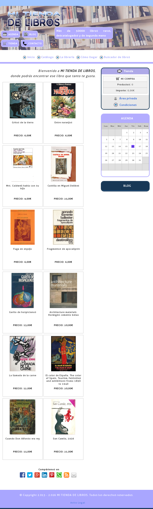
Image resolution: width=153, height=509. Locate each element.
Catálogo (45, 57)
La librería (65, 57)
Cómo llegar (87, 57)
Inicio (29, 57)
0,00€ (125, 90)
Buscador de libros (115, 57)
